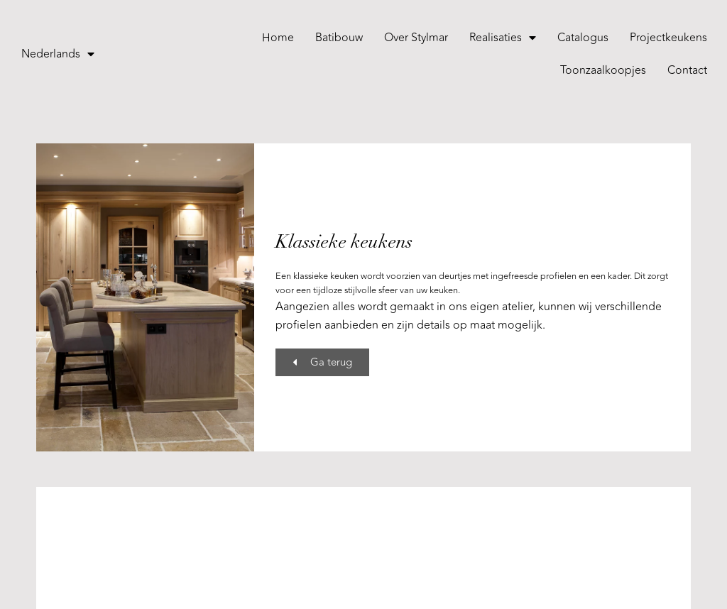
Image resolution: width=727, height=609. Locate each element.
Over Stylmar (416, 37)
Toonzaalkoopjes (603, 70)
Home (278, 37)
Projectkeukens (668, 37)
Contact (687, 70)
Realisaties (502, 37)
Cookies (397, 586)
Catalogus (582, 37)
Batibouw (339, 37)
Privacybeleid (341, 586)
